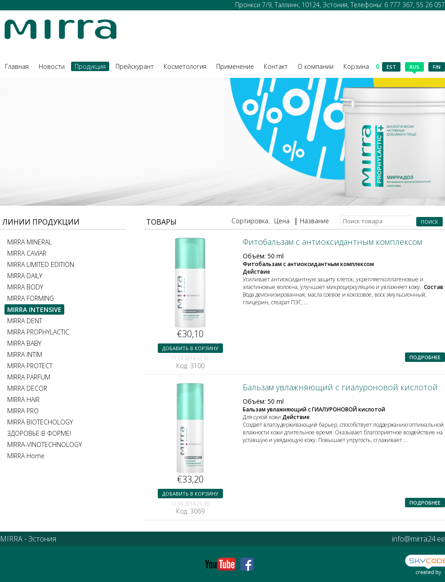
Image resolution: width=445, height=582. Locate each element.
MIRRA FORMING (30, 298)
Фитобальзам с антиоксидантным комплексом (332, 241)
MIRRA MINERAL (29, 242)
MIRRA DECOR (27, 388)
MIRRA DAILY (24, 275)
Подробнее (425, 357)
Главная (17, 66)
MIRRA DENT (24, 320)
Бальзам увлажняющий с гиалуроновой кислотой (340, 387)
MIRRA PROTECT (30, 365)
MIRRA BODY (25, 287)
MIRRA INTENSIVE (34, 309)
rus (414, 67)
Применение (235, 66)
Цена (281, 221)
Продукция (90, 66)
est (391, 66)
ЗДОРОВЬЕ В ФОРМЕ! (39, 433)
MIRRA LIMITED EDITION (40, 264)
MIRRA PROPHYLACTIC (38, 332)
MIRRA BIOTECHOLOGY (40, 422)
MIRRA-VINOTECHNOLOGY (44, 444)
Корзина (361, 66)
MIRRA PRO (23, 410)
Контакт (276, 66)
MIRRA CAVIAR (26, 253)
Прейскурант (135, 66)
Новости (52, 66)
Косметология (185, 66)
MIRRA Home (25, 455)
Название (314, 221)
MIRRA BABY (24, 343)
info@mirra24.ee (418, 539)
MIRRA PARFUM (28, 377)
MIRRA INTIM (24, 354)
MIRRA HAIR (23, 399)
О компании (316, 66)
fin (437, 66)
